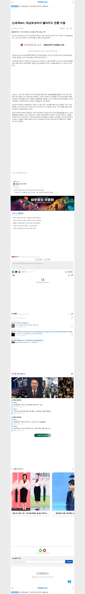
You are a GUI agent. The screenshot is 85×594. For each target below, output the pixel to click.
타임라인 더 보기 (43, 435)
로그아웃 (23, 271)
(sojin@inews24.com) (22, 172)
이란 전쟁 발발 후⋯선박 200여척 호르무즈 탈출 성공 (33, 6)
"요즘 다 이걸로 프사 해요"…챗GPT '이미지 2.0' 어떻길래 (27, 220)
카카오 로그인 (16, 272)
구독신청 (69, 561)
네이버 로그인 (13, 272)
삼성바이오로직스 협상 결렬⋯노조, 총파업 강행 (25, 225)
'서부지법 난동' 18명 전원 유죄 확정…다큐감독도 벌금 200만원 (32, 411)
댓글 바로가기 (69, 581)
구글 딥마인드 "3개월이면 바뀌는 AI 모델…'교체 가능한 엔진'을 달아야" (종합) (33, 192)
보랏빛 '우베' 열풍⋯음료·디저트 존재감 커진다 (24, 228)
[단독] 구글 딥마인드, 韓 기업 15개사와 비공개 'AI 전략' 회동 (29, 190)
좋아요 (25, 184)
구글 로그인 (19, 272)
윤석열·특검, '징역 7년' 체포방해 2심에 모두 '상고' (28, 404)
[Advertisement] (42, 14)
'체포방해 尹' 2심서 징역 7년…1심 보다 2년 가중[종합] (29, 422)
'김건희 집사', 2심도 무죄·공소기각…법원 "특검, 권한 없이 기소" (32, 428)
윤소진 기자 (19, 184)
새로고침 (24, 213)
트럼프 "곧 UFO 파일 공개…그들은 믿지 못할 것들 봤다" (27, 217)
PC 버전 (42, 573)
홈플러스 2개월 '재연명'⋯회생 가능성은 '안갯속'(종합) (26, 223)
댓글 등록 (70, 271)
